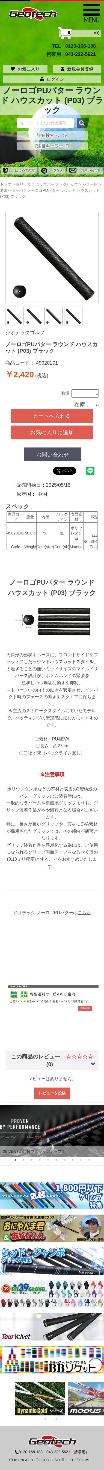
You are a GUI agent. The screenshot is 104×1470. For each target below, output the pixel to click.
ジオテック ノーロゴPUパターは (52, 912)
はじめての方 (19, 170)
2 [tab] (23, 1160)
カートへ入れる (52, 416)
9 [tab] (81, 1160)
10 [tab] (89, 1160)
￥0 (80, 33)
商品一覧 (23, 184)
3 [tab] (31, 1160)
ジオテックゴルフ (24, 332)
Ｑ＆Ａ (52, 170)
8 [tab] (72, 1160)
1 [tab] (15, 1160)
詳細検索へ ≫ (52, 135)
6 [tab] (56, 1160)
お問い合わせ (85, 170)
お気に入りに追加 (52, 432)
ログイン (52, 79)
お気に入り (25, 69)
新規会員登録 (77, 69)
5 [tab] (48, 1160)
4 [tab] (40, 1160)
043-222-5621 (80, 54)
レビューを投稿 (52, 1093)
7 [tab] (64, 1160)
